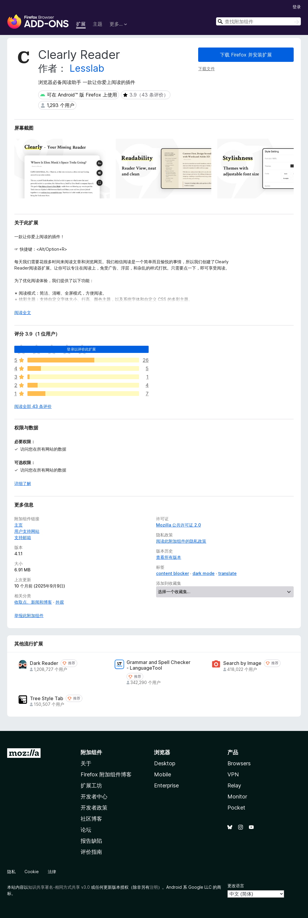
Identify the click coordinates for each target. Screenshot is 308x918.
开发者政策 (94, 807)
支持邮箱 (22, 537)
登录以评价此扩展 (81, 349)
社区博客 (91, 819)
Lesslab (87, 68)
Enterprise (166, 785)
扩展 (81, 24)
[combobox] (258, 21)
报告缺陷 (91, 841)
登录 (296, 6)
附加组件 (91, 752)
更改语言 (235, 885)
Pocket (236, 807)
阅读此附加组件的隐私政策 (181, 541)
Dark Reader (44, 663)
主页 (18, 524)
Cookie (31, 871)
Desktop (164, 763)
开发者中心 (94, 796)
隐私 (11, 871)
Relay (234, 785)
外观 (60, 602)
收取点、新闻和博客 (33, 602)
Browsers (239, 763)
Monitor (237, 796)
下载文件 (206, 68)
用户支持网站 (26, 531)
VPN (233, 774)
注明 (154, 887)
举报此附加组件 (29, 615)
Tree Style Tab (46, 698)
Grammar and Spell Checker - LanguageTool (158, 665)
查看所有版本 (168, 557)
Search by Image (242, 663)
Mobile (162, 774)
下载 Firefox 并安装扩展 (246, 55)
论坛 (86, 830)
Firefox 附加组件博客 (106, 774)
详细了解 (22, 483)
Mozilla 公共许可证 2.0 (178, 524)
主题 (97, 24)
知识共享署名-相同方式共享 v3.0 (59, 887)
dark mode (203, 573)
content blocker (172, 573)
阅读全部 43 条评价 (33, 406)
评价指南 (91, 852)
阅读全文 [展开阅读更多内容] (22, 312)
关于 (86, 763)
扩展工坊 (91, 785)
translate (227, 573)
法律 (52, 871)
